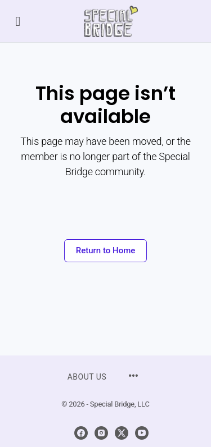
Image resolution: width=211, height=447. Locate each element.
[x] (121, 433)
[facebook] (81, 433)
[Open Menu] (18, 20)
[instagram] (101, 433)
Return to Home (106, 250)
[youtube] (142, 433)
